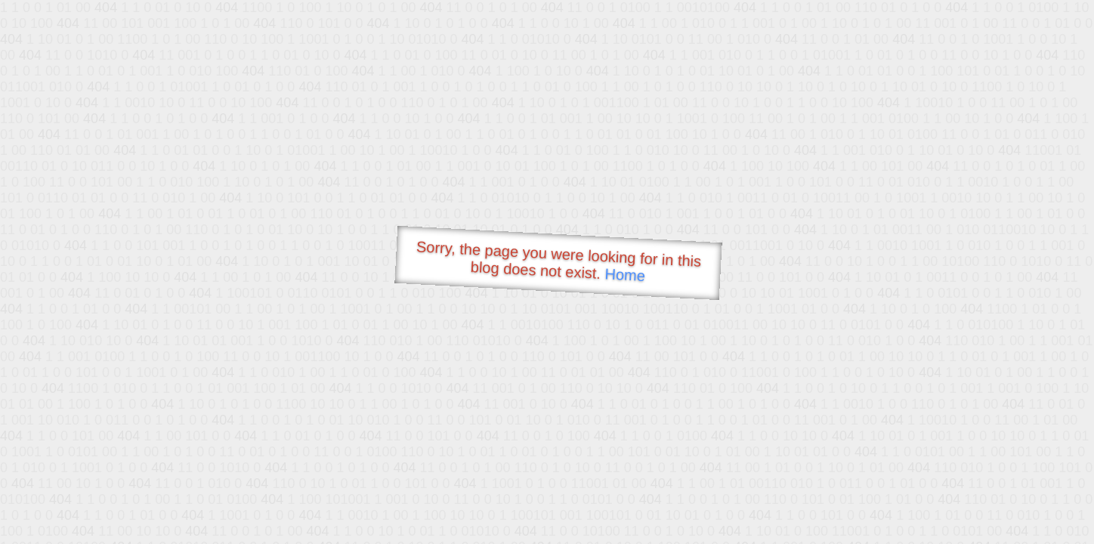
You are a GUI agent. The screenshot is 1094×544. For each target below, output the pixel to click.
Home (624, 274)
